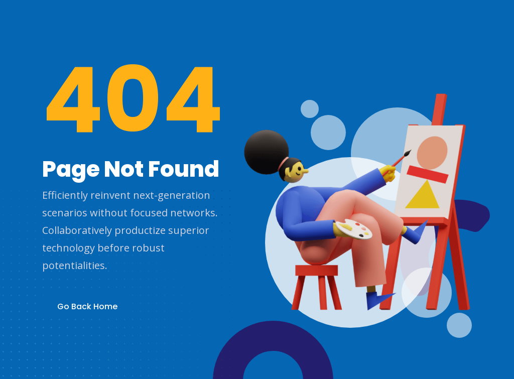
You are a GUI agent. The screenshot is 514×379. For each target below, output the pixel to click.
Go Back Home (87, 306)
